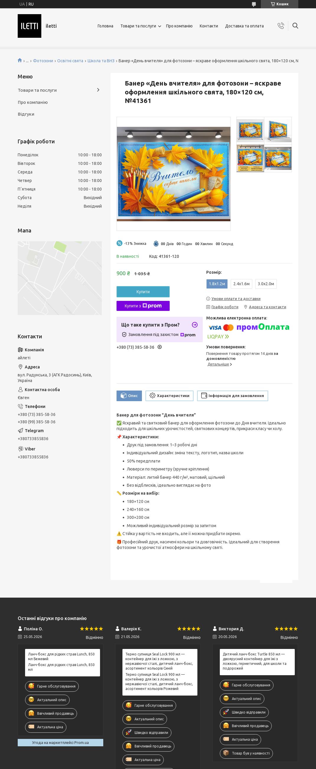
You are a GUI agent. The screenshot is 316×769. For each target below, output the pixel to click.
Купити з (143, 306)
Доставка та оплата (244, 26)
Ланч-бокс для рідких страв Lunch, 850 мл (61, 667)
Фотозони (43, 60)
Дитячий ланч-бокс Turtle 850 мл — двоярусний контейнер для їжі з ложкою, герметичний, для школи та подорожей (254, 661)
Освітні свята (70, 60)
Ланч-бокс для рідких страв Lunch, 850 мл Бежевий (61, 656)
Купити (143, 291)
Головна (105, 26)
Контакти (209, 26)
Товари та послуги (138, 26)
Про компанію (179, 26)
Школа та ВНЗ (101, 60)
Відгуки (26, 114)
